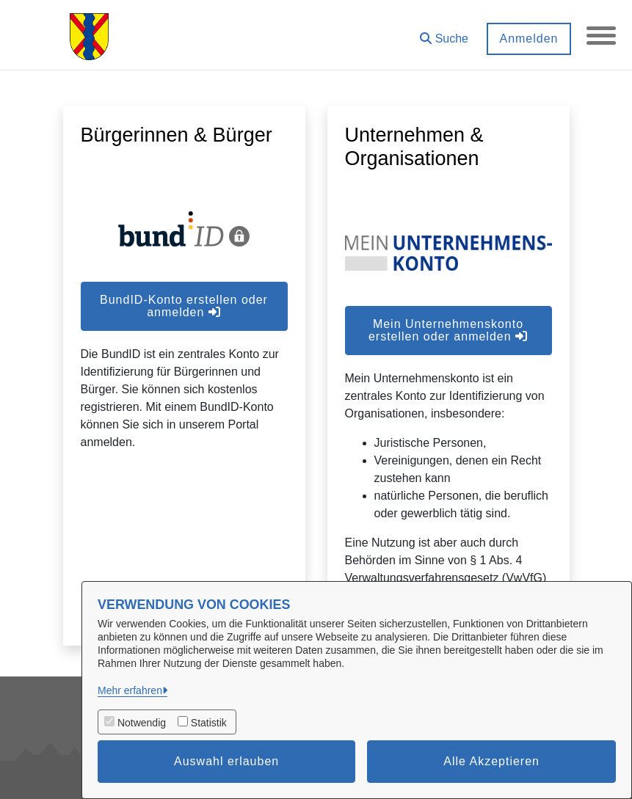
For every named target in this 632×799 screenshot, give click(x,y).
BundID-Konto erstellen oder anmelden (184, 305)
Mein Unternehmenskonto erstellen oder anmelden (448, 330)
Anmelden (528, 38)
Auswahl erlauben (226, 761)
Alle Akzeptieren (491, 761)
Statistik (209, 723)
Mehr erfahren (130, 690)
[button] (444, 33)
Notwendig (141, 723)
